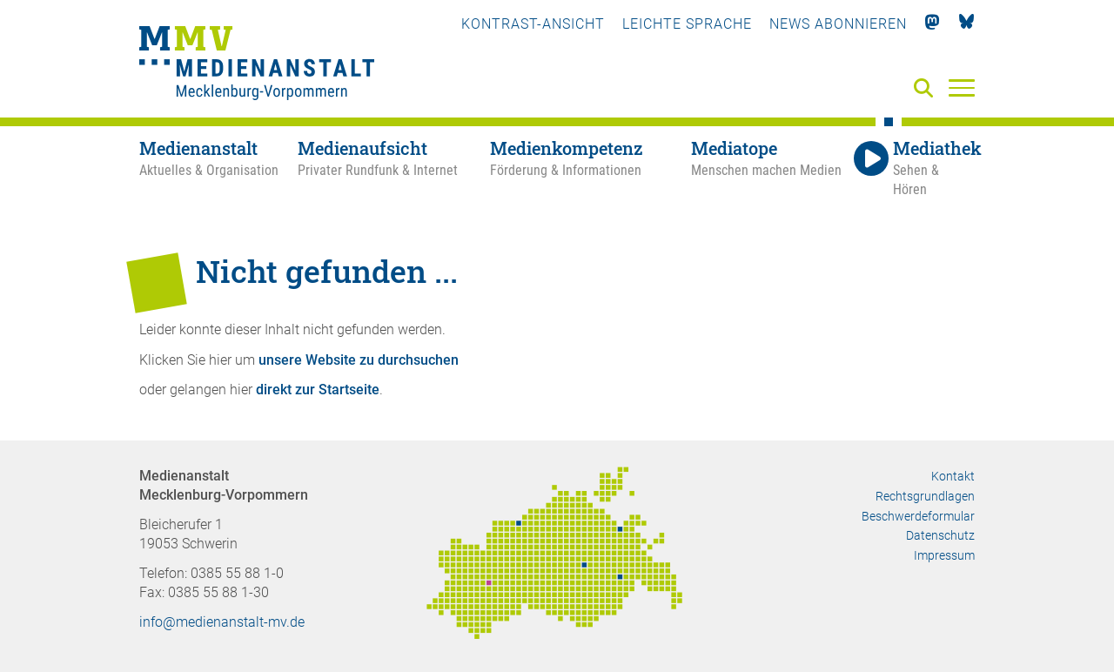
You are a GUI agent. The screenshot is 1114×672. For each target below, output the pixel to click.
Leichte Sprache (687, 24)
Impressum (944, 555)
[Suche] (927, 89)
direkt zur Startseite (317, 389)
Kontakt (953, 476)
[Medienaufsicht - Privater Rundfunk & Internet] (394, 168)
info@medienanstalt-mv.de (222, 622)
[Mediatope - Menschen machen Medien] (770, 168)
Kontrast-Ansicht (533, 24)
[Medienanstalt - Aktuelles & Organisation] (218, 168)
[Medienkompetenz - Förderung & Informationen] (590, 168)
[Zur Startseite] (256, 65)
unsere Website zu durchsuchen (358, 360)
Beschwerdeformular (918, 516)
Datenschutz (940, 535)
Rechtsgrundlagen (925, 496)
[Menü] (962, 87)
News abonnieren (838, 24)
